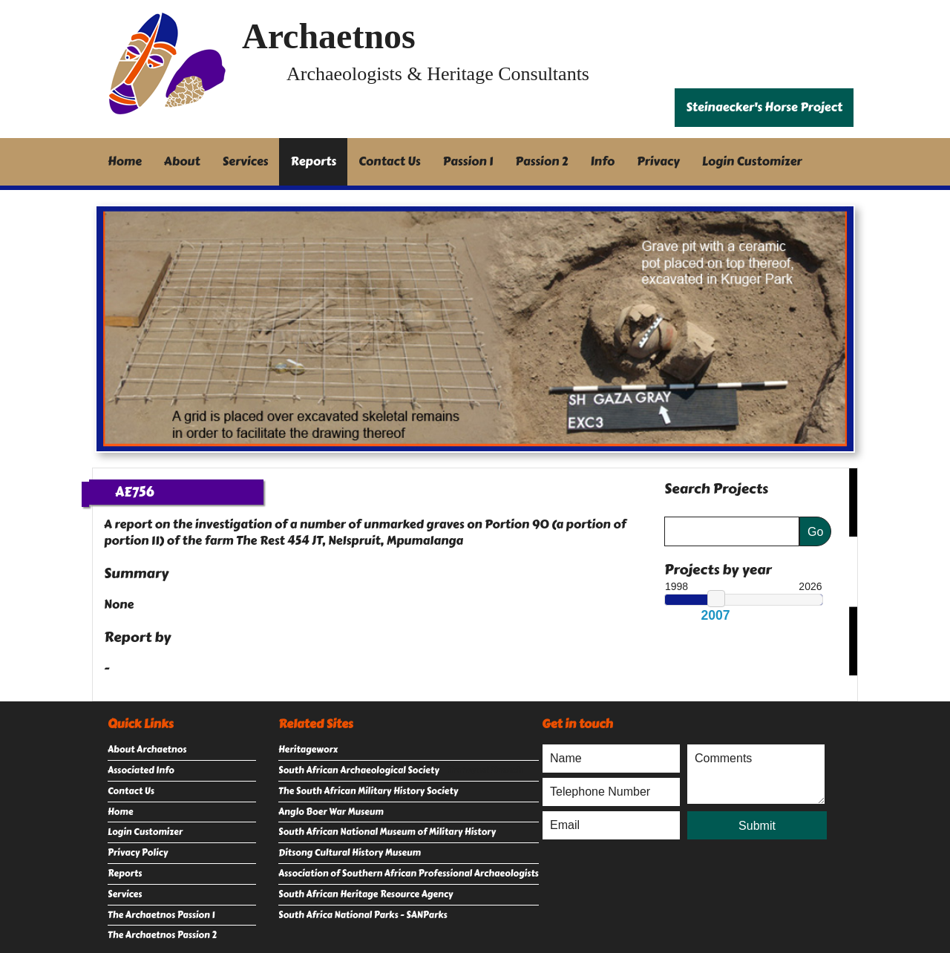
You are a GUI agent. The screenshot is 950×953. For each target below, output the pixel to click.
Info (603, 161)
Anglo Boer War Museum (331, 812)
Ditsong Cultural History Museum (349, 852)
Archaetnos (329, 36)
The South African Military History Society (368, 791)
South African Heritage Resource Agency (365, 894)
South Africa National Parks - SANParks (363, 915)
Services (246, 161)
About (182, 161)
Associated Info (141, 770)
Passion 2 (541, 161)
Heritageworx (308, 749)
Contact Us (389, 161)
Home (125, 161)
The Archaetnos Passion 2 (162, 935)
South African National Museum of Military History (387, 832)
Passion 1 (468, 161)
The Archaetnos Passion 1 (161, 915)
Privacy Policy (138, 852)
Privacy (658, 161)
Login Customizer (752, 161)
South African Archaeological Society (358, 770)
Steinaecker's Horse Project (764, 107)
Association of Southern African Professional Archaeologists (408, 873)
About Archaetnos (147, 749)
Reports (313, 161)
